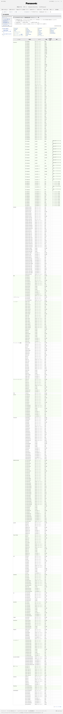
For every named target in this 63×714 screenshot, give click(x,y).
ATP (27, 35)
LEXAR (27, 33)
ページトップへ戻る (58, 706)
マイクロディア (41, 35)
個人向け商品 (3, 1)
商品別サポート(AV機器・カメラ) (14, 11)
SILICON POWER (54, 28)
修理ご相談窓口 (5, 28)
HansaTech (40, 33)
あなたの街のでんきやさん (7, 35)
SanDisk (15, 29)
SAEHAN (52, 30)
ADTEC (27, 29)
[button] (32, 9)
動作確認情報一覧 (27, 11)
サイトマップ (3, 710)
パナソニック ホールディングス (41, 710)
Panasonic (16, 28)
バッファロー (16, 33)
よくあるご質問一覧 (6, 19)
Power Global (28, 34)
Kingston (40, 34)
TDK (27, 28)
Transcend (28, 30)
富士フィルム (53, 29)
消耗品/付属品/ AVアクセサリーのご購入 (7, 31)
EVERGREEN (53, 33)
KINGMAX (40, 28)
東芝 (15, 30)
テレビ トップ (4, 17)
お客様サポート (6, 11)
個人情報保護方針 (31, 710)
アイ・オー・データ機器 (18, 34)
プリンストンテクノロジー (18, 35)
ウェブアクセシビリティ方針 (22, 710)
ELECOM (40, 30)
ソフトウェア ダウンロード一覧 (6, 25)
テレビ (22, 11)
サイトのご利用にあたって (11, 710)
